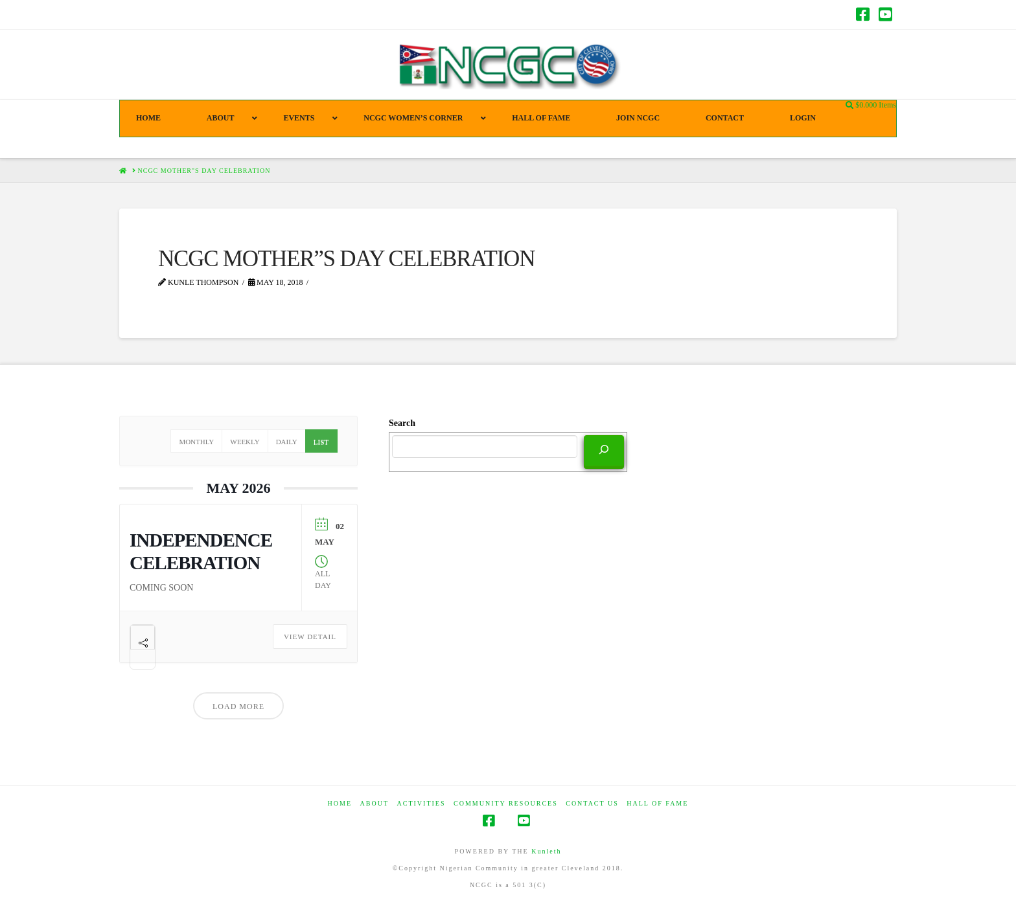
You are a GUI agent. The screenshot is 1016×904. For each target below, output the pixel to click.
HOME (340, 803)
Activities (421, 803)
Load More (238, 706)
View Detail (310, 636)
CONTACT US (592, 803)
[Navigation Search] (851, 105)
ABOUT (374, 803)
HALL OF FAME (657, 803)
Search (402, 423)
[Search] (604, 450)
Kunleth (546, 851)
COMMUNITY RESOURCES (506, 803)
